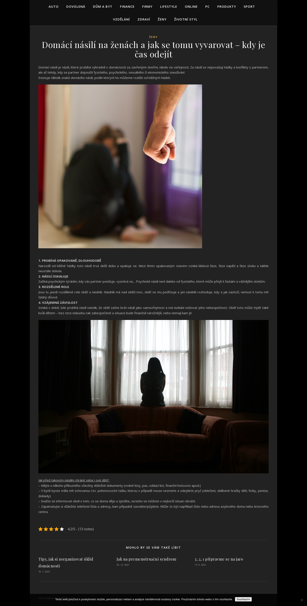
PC (207, 6)
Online (191, 6)
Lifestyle (168, 6)
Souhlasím (243, 599)
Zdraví (144, 19)
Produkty (226, 6)
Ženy (162, 19)
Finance (127, 6)
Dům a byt (102, 6)
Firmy (147, 6)
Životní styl (186, 19)
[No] (302, 600)
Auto (54, 6)
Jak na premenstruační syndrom (146, 559)
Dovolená (75, 6)
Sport (249, 6)
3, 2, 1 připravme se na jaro (219, 559)
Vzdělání (121, 19)
